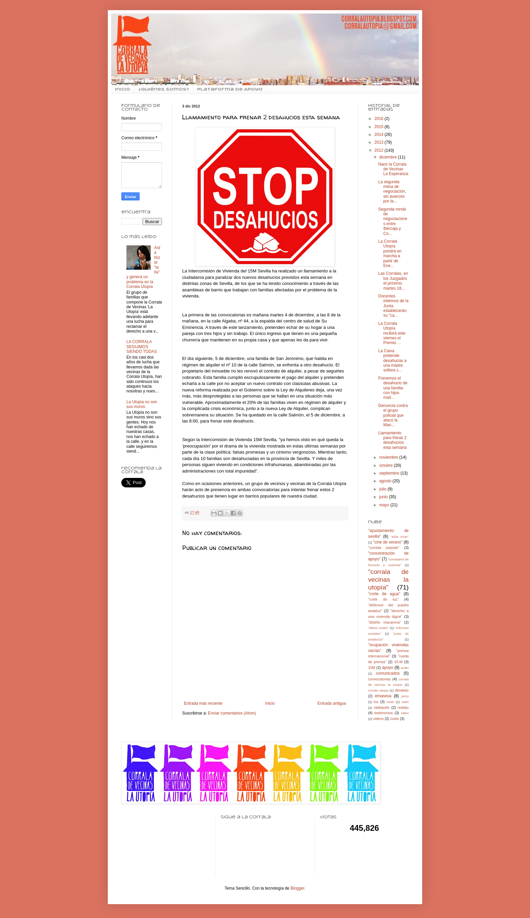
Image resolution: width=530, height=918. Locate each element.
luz (376, 702)
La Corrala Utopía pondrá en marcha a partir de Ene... (390, 253)
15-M (398, 662)
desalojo (402, 690)
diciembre (388, 157)
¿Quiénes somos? (163, 89)
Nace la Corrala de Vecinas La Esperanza (393, 169)
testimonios (384, 713)
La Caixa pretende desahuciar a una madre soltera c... (392, 360)
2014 (380, 134)
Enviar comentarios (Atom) (232, 713)
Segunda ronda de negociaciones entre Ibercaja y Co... (392, 221)
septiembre (390, 473)
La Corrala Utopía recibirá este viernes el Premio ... (391, 333)
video (405, 713)
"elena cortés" (378, 628)
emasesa (383, 696)
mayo (384, 505)
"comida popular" (384, 548)
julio (383, 489)
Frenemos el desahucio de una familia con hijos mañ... (392, 388)
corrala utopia (378, 690)
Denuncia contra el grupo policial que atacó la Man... (393, 415)
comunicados (388, 673)
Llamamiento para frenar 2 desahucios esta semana (392, 440)
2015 (380, 126)
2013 (380, 142)
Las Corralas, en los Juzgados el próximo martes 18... (393, 280)
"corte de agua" (384, 593)
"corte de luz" (383, 599)
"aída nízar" (400, 536)
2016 (380, 118)
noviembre (389, 457)
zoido (394, 719)
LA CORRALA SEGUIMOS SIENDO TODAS (141, 346)
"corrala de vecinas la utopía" (388, 579)
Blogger (297, 888)
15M (371, 668)
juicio (405, 696)
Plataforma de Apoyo (230, 89)
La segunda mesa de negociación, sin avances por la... (392, 191)
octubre (386, 465)
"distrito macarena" (384, 622)
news (390, 702)
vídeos (378, 719)
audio (405, 668)
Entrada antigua (331, 703)
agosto (385, 481)
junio (384, 496)
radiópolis (381, 707)
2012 (380, 150)
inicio (122, 89)
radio (405, 702)
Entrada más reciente (203, 703)
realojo (403, 707)
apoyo (387, 667)
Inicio (270, 703)
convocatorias (379, 679)
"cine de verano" (387, 542)
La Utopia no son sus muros (141, 404)
